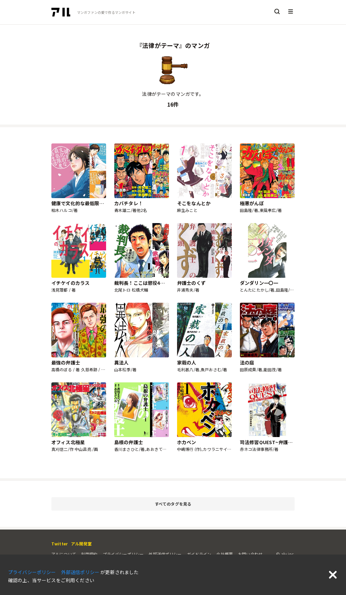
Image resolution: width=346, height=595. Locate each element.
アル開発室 (81, 543)
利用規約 (89, 554)
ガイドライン (199, 554)
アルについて (63, 554)
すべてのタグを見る (223, 504)
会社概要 (224, 554)
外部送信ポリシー (165, 554)
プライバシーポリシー (123, 554)
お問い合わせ (250, 554)
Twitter (59, 543)
